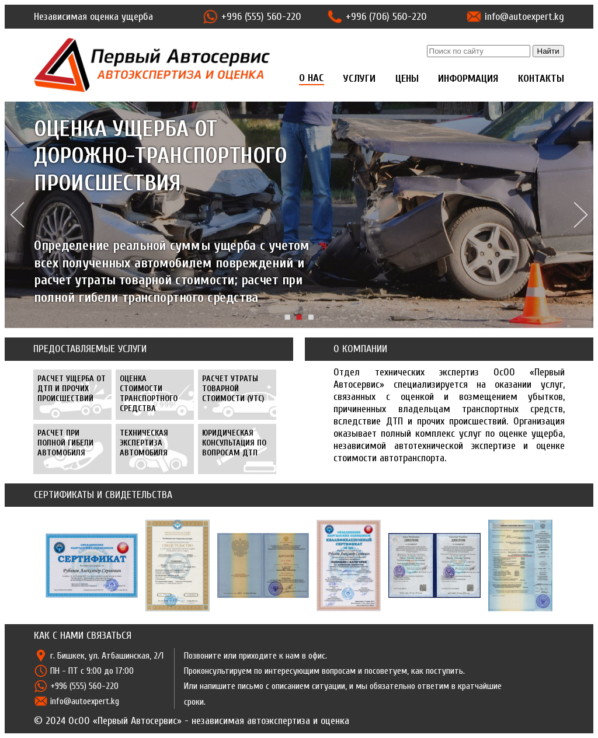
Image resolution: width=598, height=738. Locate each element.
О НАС (311, 78)
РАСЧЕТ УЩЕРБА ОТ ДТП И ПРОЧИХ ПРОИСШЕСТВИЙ (71, 388)
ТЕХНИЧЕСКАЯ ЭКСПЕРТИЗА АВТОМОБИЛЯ (144, 443)
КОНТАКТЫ (541, 78)
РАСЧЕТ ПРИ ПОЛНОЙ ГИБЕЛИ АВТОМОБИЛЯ (65, 443)
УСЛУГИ (359, 78)
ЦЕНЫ (407, 78)
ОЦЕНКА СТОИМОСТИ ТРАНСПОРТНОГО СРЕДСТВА (149, 393)
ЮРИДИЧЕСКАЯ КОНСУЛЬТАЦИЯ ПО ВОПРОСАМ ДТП (234, 443)
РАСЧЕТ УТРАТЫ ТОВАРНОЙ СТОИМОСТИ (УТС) (233, 388)
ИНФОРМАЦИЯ (468, 78)
